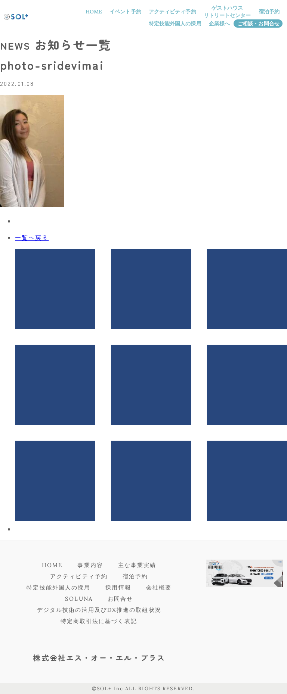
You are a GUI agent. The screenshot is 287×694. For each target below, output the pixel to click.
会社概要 (159, 587)
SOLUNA (79, 598)
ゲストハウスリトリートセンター (227, 11)
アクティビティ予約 (172, 11)
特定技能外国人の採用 (175, 23)
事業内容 (90, 565)
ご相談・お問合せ (258, 23)
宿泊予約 (269, 11)
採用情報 (118, 587)
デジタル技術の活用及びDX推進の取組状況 (99, 609)
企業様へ (219, 23)
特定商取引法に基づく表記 (99, 621)
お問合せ (120, 598)
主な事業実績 (137, 565)
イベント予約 (125, 11)
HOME (94, 11)
